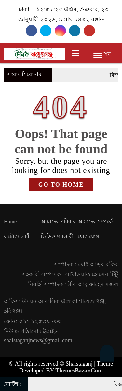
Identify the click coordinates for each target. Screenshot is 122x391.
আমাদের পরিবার (58, 221)
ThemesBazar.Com (79, 370)
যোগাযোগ (88, 236)
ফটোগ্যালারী (17, 236)
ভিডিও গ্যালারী (57, 236)
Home (10, 221)
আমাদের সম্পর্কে (95, 221)
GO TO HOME (61, 184)
